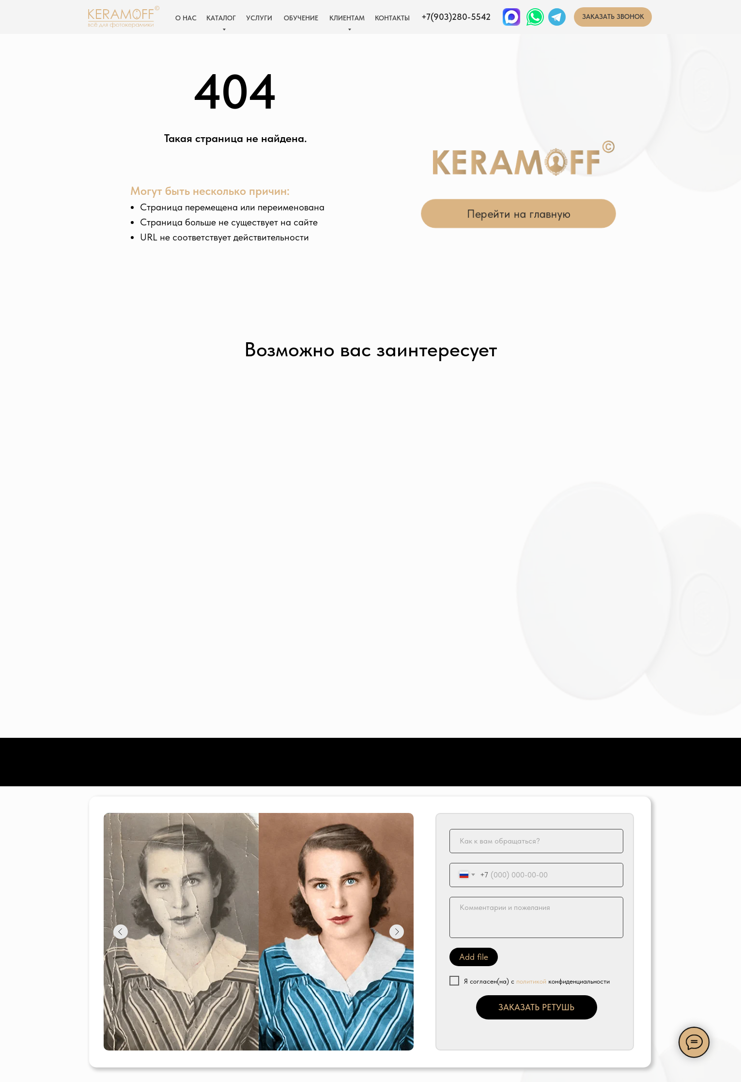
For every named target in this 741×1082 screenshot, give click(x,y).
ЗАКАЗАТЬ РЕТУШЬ (536, 1007)
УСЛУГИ (259, 18)
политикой (531, 981)
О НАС (186, 18)
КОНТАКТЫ (392, 18)
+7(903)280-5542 (456, 17)
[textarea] (536, 917)
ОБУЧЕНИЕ (301, 18)
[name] (536, 841)
